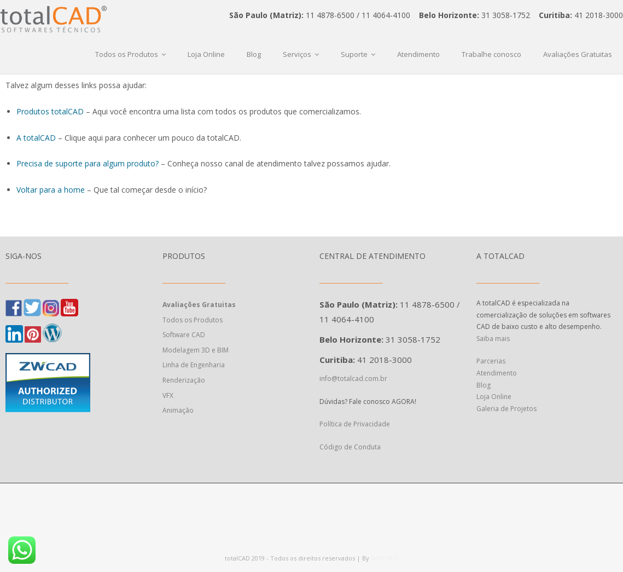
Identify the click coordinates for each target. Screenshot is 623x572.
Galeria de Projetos (506, 408)
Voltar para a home (50, 189)
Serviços (297, 54)
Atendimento (418, 54)
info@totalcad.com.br (353, 378)
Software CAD (183, 334)
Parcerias (490, 361)
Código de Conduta (350, 447)
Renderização (183, 380)
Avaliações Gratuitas (577, 54)
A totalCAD (36, 137)
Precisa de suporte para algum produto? (87, 163)
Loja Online (206, 54)
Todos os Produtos (126, 54)
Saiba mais (493, 338)
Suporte (354, 54)
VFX (167, 395)
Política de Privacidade (355, 424)
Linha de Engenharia (193, 364)
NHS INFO (385, 558)
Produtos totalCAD (50, 111)
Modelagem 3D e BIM (195, 350)
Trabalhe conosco (491, 54)
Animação (178, 410)
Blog (254, 54)
